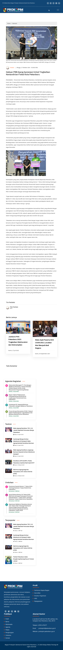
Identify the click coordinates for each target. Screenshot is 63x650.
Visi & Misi (37, 593)
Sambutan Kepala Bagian (41, 590)
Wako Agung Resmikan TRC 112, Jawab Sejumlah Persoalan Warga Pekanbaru (23, 430)
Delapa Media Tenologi (49, 645)
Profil (7, 619)
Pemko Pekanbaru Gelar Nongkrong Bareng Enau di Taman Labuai (23, 559)
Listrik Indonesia (11, 297)
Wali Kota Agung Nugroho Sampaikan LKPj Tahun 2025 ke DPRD (22, 471)
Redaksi (12, 67)
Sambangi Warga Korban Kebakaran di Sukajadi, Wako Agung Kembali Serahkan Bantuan (23, 441)
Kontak (8, 638)
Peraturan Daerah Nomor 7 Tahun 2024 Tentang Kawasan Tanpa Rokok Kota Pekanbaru (20, 488)
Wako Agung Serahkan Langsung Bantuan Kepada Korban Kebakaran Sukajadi (24, 452)
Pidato (7, 630)
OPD (35, 598)
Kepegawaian (38, 601)
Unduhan (8, 635)
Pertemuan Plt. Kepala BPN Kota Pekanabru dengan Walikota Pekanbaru (21, 405)
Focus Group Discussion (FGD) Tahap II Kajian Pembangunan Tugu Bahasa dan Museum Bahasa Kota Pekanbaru (21, 413)
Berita (7, 622)
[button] (57, 9)
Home (8, 23)
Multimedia (9, 624)
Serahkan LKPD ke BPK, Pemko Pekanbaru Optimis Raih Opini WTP (23, 462)
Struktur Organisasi (40, 596)
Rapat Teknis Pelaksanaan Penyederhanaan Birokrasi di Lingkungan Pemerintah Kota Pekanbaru (17, 397)
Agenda (8, 627)
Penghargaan (10, 632)
